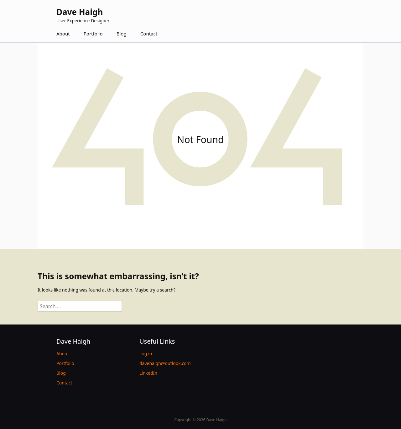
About (63, 33)
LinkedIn (148, 373)
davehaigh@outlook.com (165, 363)
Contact (148, 33)
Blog (122, 33)
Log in (145, 354)
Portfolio (93, 33)
